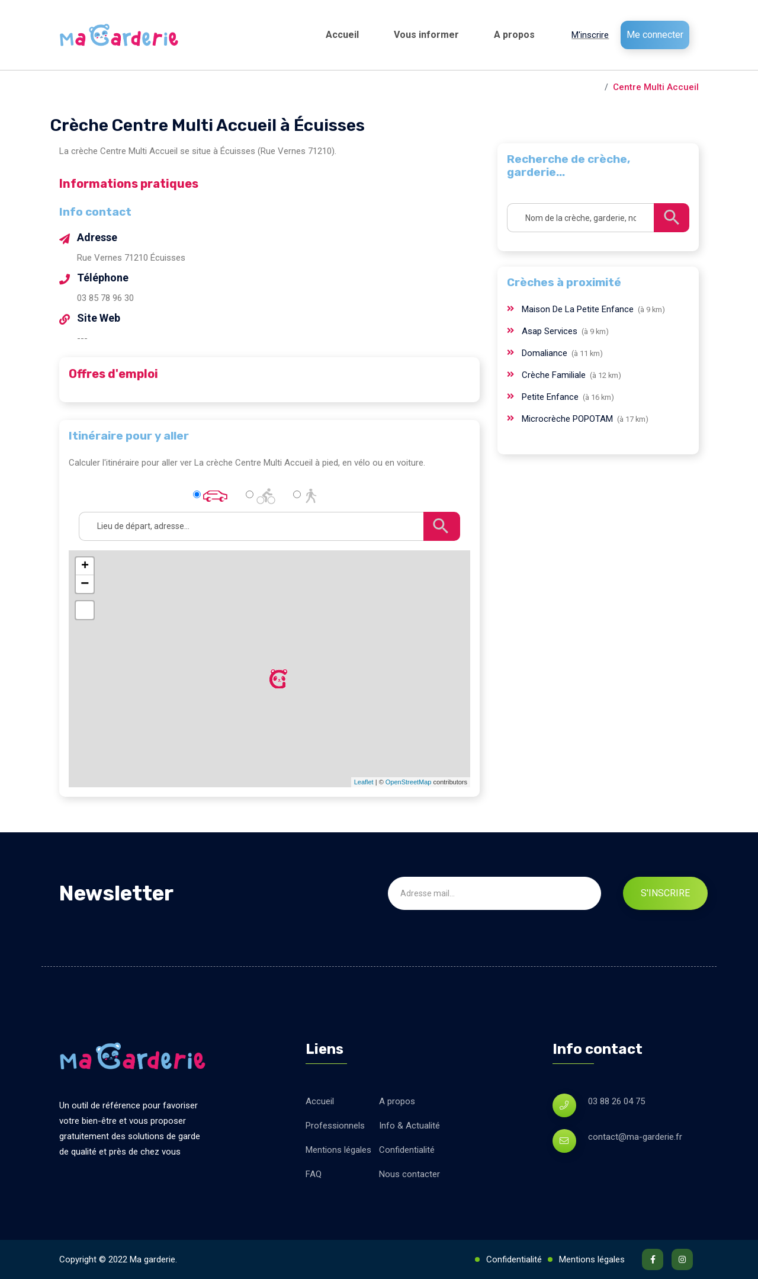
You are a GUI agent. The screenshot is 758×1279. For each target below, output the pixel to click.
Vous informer (426, 34)
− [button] (85, 584)
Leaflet (364, 782)
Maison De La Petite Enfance (579, 309)
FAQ (314, 1174)
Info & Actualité (409, 1125)
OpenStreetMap (409, 782)
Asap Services (551, 331)
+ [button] (85, 566)
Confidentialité (407, 1150)
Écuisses (580, 87)
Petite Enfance (551, 397)
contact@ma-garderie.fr (635, 1136)
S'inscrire (665, 893)
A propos (514, 34)
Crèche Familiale (555, 375)
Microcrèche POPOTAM (568, 418)
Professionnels (335, 1125)
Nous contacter (409, 1174)
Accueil (342, 34)
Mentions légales (338, 1150)
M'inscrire (590, 35)
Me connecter (655, 34)
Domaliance (546, 353)
